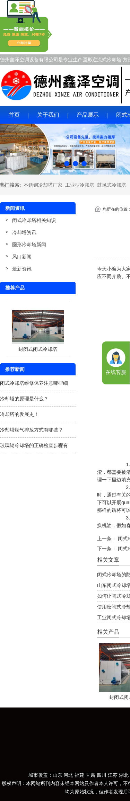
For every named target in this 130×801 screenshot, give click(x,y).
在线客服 (115, 372)
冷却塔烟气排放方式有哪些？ (31, 430)
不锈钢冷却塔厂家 (43, 185)
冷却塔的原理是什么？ (24, 398)
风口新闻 (22, 256)
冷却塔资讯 (24, 232)
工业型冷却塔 (79, 185)
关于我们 (48, 115)
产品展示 (88, 115)
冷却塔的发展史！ (19, 414)
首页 (14, 115)
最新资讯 (22, 269)
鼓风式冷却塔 (111, 185)
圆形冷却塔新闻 (29, 244)
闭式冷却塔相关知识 (34, 220)
